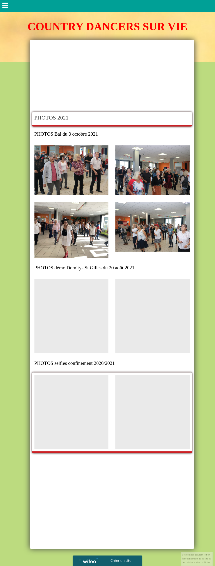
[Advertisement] (112, 77)
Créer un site (121, 560)
